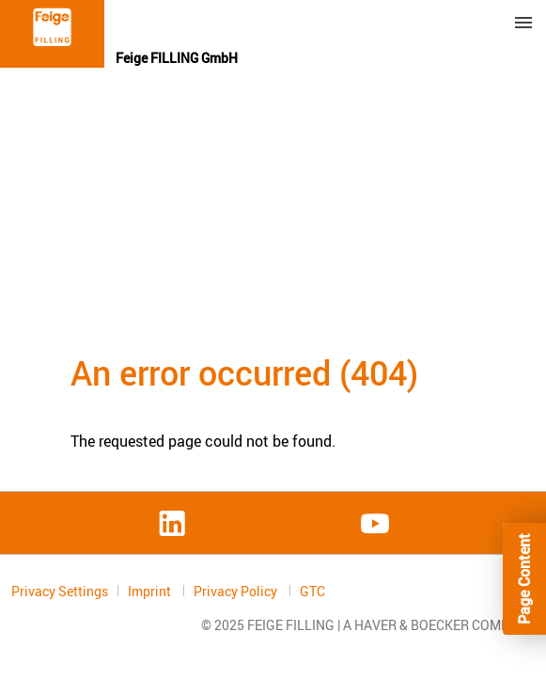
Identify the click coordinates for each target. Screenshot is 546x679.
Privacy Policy (237, 591)
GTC (312, 591)
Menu (523, 22)
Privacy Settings (59, 591)
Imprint (151, 591)
